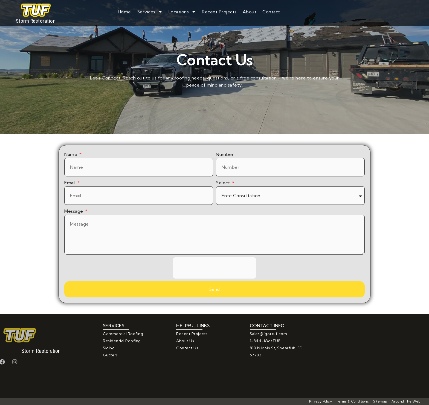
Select (223, 182)
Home (124, 11)
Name (71, 154)
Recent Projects (219, 11)
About (250, 11)
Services (150, 12)
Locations (182, 12)
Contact (271, 11)
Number (225, 154)
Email (70, 182)
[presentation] (214, 268)
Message (74, 211)
